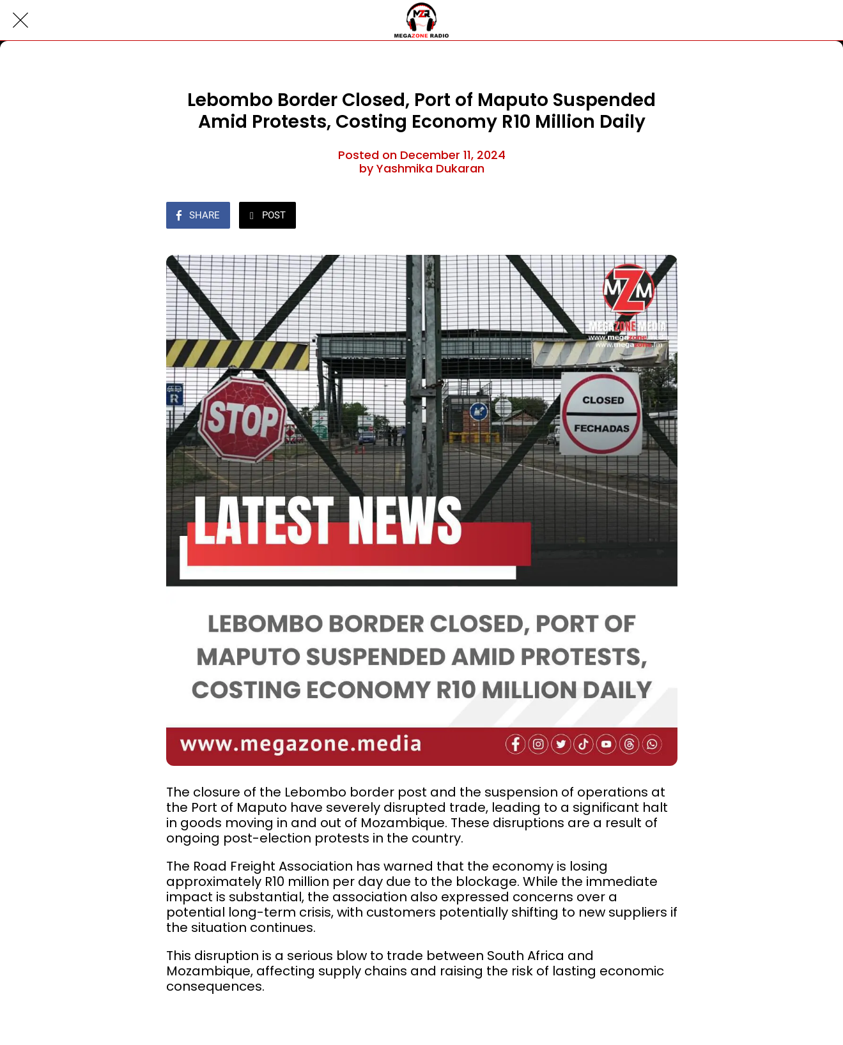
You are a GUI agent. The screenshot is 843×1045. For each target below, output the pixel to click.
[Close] (20, 20)
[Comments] (662, 216)
